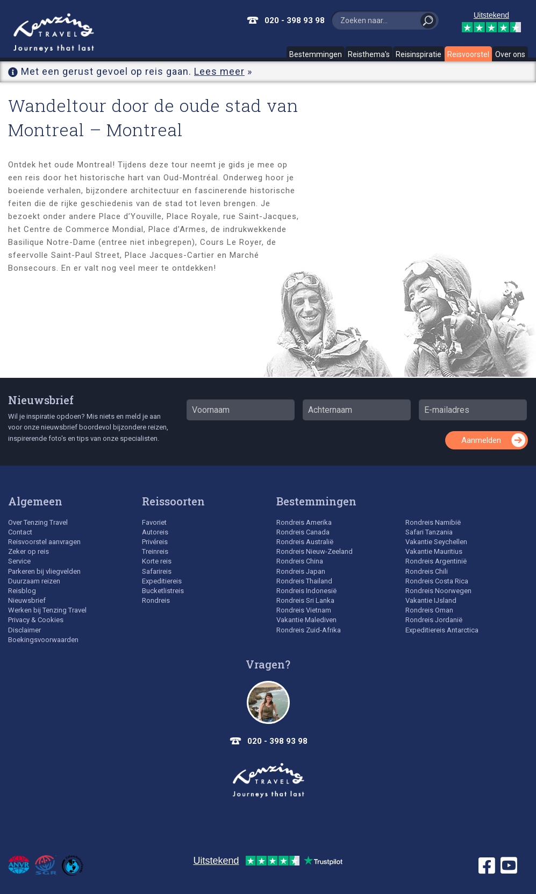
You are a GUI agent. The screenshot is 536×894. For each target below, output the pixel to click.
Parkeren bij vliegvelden (44, 571)
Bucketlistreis (163, 591)
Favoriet (154, 522)
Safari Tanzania (429, 532)
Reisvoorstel (468, 54)
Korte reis (156, 561)
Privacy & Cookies (35, 620)
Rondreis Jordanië (433, 620)
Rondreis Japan (300, 571)
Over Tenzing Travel (38, 522)
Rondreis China (299, 561)
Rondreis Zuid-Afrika (308, 630)
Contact (20, 532)
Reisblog (22, 591)
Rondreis (156, 600)
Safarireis (156, 571)
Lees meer (219, 71)
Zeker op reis (28, 551)
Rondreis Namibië (433, 522)
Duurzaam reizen (34, 581)
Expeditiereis (162, 581)
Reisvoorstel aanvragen (44, 542)
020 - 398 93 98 (295, 20)
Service (19, 561)
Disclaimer (24, 630)
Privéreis (155, 542)
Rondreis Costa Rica (436, 581)
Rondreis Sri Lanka (305, 600)
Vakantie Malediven (306, 620)
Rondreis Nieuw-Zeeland (314, 551)
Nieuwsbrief (41, 400)
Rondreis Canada (303, 532)
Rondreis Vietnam (303, 610)
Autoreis (155, 532)
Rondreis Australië (304, 542)
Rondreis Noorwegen (438, 591)
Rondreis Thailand (304, 581)
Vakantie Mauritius (433, 551)
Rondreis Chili (426, 571)
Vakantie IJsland (430, 600)
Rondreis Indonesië (306, 591)
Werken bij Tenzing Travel (47, 610)
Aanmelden (481, 440)
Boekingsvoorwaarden (43, 640)
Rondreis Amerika (304, 522)
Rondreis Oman (429, 610)
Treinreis (155, 551)
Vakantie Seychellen (436, 542)
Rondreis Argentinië (436, 561)
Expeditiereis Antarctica (441, 630)
